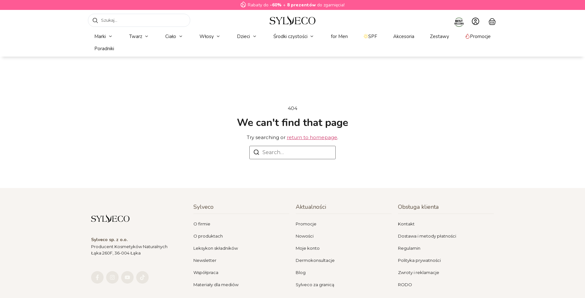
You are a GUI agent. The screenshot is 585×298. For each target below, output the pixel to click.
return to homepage (312, 137)
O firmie (201, 223)
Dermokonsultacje (315, 260)
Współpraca (205, 272)
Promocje (306, 223)
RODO (405, 284)
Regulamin (409, 248)
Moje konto (308, 248)
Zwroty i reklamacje (418, 272)
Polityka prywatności (419, 260)
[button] (104, 36)
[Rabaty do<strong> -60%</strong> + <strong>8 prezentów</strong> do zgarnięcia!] (243, 4)
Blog (301, 272)
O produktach (208, 236)
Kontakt (406, 223)
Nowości (305, 236)
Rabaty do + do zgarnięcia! (296, 5)
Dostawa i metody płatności (427, 236)
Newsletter (204, 260)
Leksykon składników (215, 248)
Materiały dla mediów (215, 284)
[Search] (256, 153)
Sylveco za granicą (315, 284)
